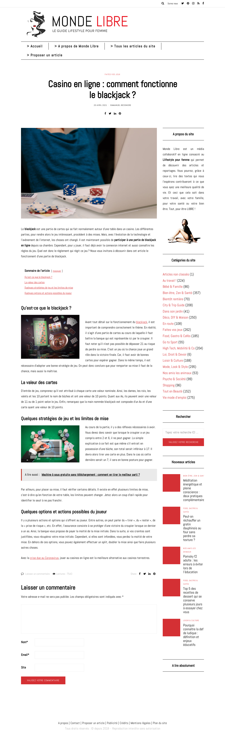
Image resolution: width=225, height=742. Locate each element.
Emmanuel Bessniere (120, 105)
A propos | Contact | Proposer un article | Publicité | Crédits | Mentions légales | (105, 723)
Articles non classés (176, 274)
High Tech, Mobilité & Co (179, 348)
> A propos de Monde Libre (76, 46)
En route (168, 323)
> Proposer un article (44, 55)
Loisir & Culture (173, 360)
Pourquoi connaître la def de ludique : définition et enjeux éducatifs (193, 635)
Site (23, 667)
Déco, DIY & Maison (175, 317)
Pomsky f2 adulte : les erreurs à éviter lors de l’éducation (193, 564)
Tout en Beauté (172, 391)
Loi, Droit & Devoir (174, 354)
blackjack (141, 322)
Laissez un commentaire (37, 574)
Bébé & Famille (173, 286)
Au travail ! (169, 280)
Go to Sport (170, 342)
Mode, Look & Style (175, 366)
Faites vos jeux (112, 74)
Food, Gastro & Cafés (177, 336)
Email (25, 655)
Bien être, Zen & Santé (177, 292)
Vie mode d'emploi (174, 397)
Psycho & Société (174, 379)
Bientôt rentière (173, 299)
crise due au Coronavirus (44, 558)
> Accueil (35, 46)
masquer (57, 271)
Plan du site (159, 723)
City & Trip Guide (174, 305)
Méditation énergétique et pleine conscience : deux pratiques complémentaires (194, 490)
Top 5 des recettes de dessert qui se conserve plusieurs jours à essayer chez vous (192, 600)
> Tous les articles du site (133, 46)
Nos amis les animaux (177, 373)
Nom (24, 642)
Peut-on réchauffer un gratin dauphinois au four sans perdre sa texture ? (192, 528)
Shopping (169, 385)
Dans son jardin (173, 311)
